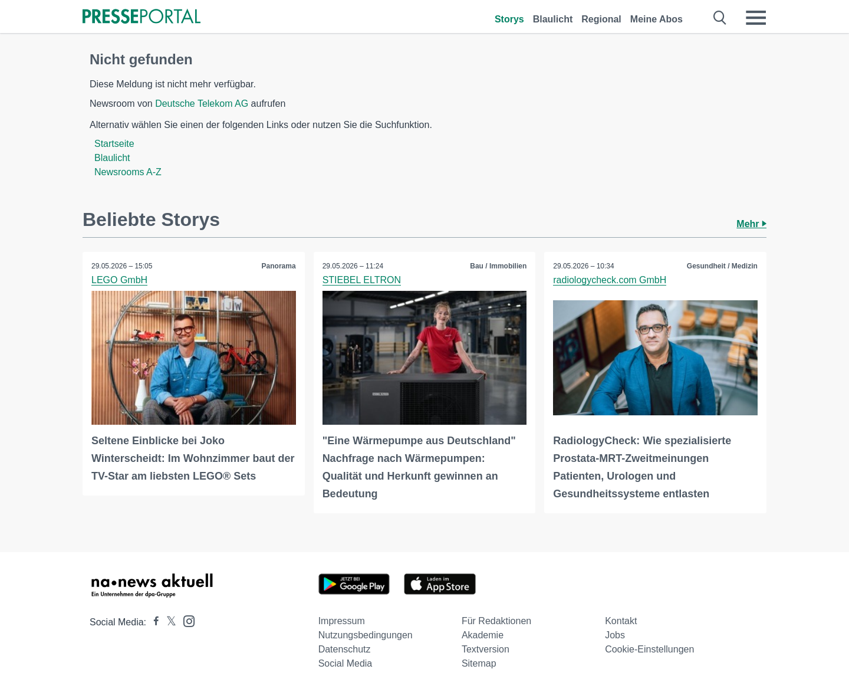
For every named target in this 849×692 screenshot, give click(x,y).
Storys (509, 19)
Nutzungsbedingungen (365, 635)
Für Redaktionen (496, 621)
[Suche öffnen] (720, 17)
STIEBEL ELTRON (362, 280)
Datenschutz (344, 649)
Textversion (485, 649)
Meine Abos (656, 19)
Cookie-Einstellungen (649, 649)
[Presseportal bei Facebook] (152, 622)
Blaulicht (553, 19)
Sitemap (479, 663)
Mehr (751, 224)
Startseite (114, 144)
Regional (601, 19)
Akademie (483, 635)
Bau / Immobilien (498, 266)
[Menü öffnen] (755, 17)
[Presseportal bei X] (167, 622)
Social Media (345, 663)
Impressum (341, 621)
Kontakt (621, 621)
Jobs (615, 635)
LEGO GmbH (119, 280)
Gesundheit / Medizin (722, 266)
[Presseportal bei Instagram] (185, 620)
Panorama (279, 266)
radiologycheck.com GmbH (609, 280)
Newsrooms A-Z (128, 172)
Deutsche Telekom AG (201, 104)
